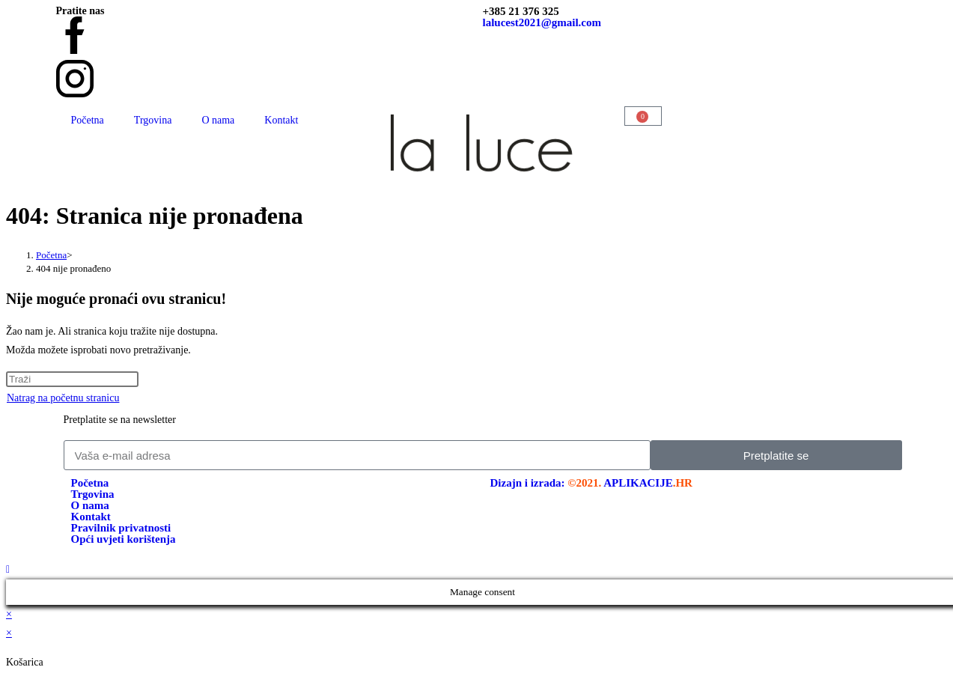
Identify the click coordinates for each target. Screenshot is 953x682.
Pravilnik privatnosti (121, 528)
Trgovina (153, 120)
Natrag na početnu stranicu (63, 398)
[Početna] (51, 255)
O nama (217, 120)
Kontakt (281, 120)
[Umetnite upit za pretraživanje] (72, 379)
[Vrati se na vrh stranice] (8, 569)
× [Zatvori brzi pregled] (9, 614)
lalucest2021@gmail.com (542, 22)
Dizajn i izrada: (591, 483)
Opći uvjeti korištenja (123, 539)
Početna (87, 120)
